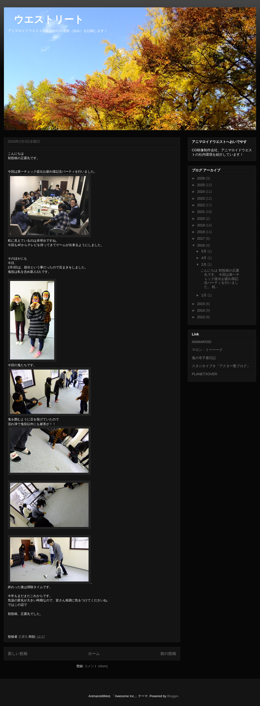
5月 (204, 251)
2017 (201, 238)
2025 (201, 185)
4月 (204, 258)
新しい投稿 (17, 653)
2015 (201, 304)
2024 (201, 192)
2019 (201, 225)
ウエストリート (44, 19)
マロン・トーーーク (207, 350)
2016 (201, 245)
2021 (201, 212)
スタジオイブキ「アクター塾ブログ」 (221, 366)
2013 (201, 317)
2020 (201, 219)
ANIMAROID (201, 342)
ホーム (94, 653)
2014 (201, 310)
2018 (201, 232)
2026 (201, 178)
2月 (204, 264)
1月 (204, 295)
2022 (201, 205)
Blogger (172, 696)
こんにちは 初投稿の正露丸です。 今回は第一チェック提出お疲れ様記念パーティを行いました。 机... (219, 278)
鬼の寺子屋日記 (204, 358)
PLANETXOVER (204, 374)
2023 (201, 198)
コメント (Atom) (96, 666)
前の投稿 (168, 653)
